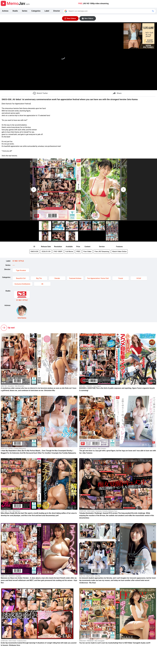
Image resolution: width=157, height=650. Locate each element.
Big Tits (39, 278)
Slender (57, 278)
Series (24, 11)
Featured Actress (75, 278)
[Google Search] (153, 11)
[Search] (109, 11)
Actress (5, 11)
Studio (15, 11)
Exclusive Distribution (22, 284)
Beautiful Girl (21, 278)
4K (42, 284)
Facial (120, 278)
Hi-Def (138, 278)
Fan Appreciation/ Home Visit (98, 278)
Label (47, 11)
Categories (35, 11)
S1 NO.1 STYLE (18, 261)
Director (56, 11)
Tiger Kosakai (21, 270)
